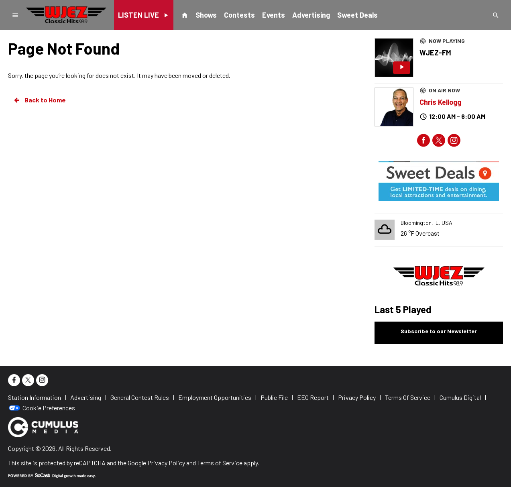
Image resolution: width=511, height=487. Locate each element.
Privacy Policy (166, 463)
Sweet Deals (357, 14)
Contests (239, 14)
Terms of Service (219, 463)
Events (273, 14)
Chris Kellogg (440, 102)
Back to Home (39, 100)
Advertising (311, 14)
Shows (206, 14)
